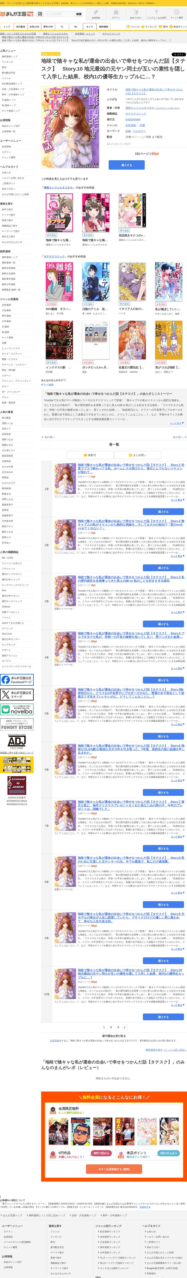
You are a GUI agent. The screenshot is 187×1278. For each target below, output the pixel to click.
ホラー (5, 386)
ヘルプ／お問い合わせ (13, 178)
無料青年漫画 (8, 279)
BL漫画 (5, 332)
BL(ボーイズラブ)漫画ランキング (115, 1262)
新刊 (163, 26)
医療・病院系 (8, 402)
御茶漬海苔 (7, 456)
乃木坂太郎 (7, 521)
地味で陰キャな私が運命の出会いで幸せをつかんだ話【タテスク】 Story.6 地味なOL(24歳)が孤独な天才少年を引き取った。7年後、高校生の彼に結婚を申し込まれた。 (131, 749)
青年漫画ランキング (108, 1247)
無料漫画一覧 (8, 262)
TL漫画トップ (9, 100)
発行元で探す (8, 236)
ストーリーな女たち (12, 563)
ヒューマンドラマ (11, 348)
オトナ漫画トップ (11, 111)
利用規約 (150, 1273)
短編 (128, 131)
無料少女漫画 (8, 273)
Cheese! (6, 606)
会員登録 (6, 146)
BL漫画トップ (9, 105)
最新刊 (90, 455)
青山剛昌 (6, 418)
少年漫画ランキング (108, 1252)
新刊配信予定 (8, 73)
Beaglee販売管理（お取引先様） (162, 1268)
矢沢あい (6, 542)
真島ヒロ (6, 537)
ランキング (149, 26)
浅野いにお (7, 423)
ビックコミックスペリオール (16, 666)
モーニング (7, 628)
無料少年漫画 (8, 284)
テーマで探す (8, 215)
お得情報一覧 (8, 131)
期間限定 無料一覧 (11, 289)
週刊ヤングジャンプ (12, 601)
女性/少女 (34, 26)
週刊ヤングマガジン (12, 574)
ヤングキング (8, 644)
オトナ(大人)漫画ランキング (112, 1268)
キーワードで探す (11, 231)
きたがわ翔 (7, 466)
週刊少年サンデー (11, 639)
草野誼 (5, 477)
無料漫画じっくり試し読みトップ (45, 1215)
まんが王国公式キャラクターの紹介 (163, 1257)
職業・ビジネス (10, 359)
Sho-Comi (7, 634)
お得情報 (8, 1267)
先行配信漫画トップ (12, 83)
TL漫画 (5, 326)
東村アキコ (7, 526)
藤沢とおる (7, 532)
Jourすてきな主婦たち (13, 623)
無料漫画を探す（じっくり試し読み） (166, 1049)
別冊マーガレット (11, 612)
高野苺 (5, 510)
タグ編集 (48, 384)
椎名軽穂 (6, 488)
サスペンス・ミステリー (14, 364)
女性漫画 (6, 305)
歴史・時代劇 (8, 370)
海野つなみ (7, 439)
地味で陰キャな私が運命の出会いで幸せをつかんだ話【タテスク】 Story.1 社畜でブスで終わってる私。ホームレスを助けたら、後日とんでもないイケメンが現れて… (131, 468)
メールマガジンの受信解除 (17, 1242)
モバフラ (6, 661)
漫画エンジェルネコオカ (152, 107)
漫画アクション (10, 655)
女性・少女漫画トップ (13, 89)
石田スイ (6, 428)
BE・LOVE (7, 558)
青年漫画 (6, 315)
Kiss (4, 590)
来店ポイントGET (11, 126)
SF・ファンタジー (11, 391)
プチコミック (8, 568)
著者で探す (7, 220)
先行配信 (20, 26)
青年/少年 (48, 26)
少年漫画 (6, 321)
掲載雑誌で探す (10, 225)
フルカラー (139, 131)
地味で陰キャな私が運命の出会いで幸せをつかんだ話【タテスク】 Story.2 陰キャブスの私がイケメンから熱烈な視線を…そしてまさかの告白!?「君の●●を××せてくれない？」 (131, 524)
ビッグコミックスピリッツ (15, 585)
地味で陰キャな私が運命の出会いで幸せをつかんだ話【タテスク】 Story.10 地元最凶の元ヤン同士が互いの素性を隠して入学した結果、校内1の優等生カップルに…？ (131, 974)
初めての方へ (8, 189)
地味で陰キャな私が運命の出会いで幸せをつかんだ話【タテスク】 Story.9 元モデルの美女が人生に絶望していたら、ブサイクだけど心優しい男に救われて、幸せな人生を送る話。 (131, 917)
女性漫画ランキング (108, 1236)
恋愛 (4, 343)
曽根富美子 (7, 504)
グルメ (5, 397)
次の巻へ (178, 437)
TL (62, 26)
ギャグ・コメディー (12, 353)
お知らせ (6, 172)
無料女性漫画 (8, 268)
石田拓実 (6, 434)
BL (75, 26)
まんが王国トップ (11, 1215)
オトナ (89, 26)
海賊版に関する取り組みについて (17, 752)
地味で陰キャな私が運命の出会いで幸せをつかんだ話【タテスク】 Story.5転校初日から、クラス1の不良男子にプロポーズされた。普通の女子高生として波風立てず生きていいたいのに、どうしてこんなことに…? (131, 693)
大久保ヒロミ (8, 450)
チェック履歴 (8, 157)
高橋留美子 (7, 515)
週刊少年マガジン (11, 596)
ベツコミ (6, 617)
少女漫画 (6, 310)
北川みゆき (7, 472)
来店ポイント (178, 26)
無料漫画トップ (10, 56)
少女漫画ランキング (108, 1241)
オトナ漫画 (7, 337)
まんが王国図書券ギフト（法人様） (163, 1262)
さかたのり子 (8, 483)
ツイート (181, 54)
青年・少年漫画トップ (13, 94)
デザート (6, 650)
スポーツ (6, 375)
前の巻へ (50, 437)
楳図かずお (7, 445)
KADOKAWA (132, 119)
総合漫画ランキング (108, 1231)
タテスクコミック (54, 256)
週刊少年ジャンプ (11, 579)
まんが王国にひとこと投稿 (15, 194)
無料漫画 (103, 26)
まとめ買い (137, 455)
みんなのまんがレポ (12, 242)
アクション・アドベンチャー (16, 381)
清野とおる (7, 499)
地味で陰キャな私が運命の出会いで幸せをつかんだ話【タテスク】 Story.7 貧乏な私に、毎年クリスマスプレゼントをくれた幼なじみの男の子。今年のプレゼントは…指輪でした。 (131, 805)
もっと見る (177, 423)
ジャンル (133, 26)
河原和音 (6, 461)
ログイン (6, 152)
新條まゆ (6, 494)
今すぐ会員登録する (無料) (114, 1169)
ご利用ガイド (8, 183)
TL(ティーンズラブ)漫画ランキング (116, 1257)
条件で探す (7, 209)
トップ (6, 26)
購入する (127, 165)
